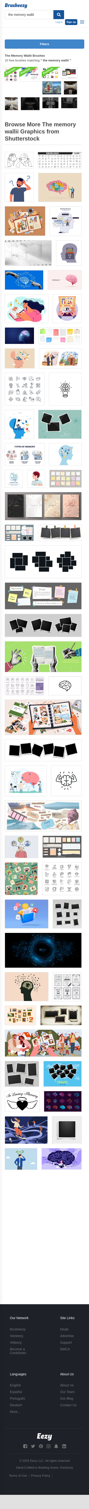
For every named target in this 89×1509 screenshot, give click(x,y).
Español (16, 1392)
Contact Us (68, 1405)
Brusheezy (18, 1329)
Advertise (67, 1336)
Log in (59, 22)
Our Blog (66, 1398)
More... (15, 1412)
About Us (67, 1385)
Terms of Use (18, 1475)
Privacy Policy (40, 1475)
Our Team (67, 1392)
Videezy (16, 1342)
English (15, 1385)
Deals (64, 1329)
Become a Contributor (18, 1351)
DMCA (65, 1349)
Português (17, 1398)
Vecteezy (16, 1336)
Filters (44, 44)
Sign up (71, 22)
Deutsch (16, 1405)
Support (66, 1342)
